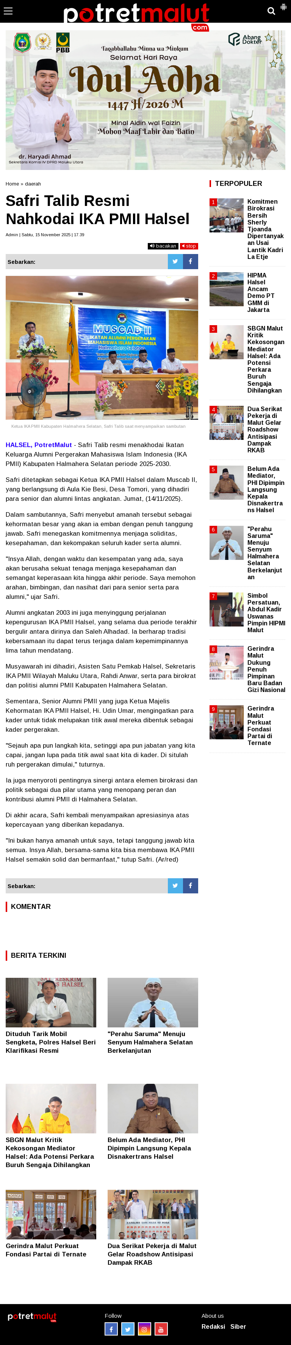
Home (12, 184)
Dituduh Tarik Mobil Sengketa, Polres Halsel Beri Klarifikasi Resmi (51, 1042)
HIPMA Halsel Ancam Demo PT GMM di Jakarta (261, 292)
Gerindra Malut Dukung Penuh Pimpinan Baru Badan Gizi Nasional (266, 669)
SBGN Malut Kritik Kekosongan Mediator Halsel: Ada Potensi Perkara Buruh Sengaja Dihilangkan (266, 359)
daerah (33, 184)
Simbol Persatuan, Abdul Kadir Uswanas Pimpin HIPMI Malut (266, 612)
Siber (238, 1326)
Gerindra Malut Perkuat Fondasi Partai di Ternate (260, 725)
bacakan (163, 246)
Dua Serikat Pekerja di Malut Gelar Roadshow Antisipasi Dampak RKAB (152, 1254)
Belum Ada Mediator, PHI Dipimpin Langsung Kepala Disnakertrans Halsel (149, 1148)
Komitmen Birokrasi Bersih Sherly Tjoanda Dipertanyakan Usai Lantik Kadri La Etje (265, 229)
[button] (283, 4)
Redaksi (213, 1326)
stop (189, 246)
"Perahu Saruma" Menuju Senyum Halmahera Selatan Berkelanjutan (150, 1042)
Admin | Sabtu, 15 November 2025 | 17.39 (45, 234)
